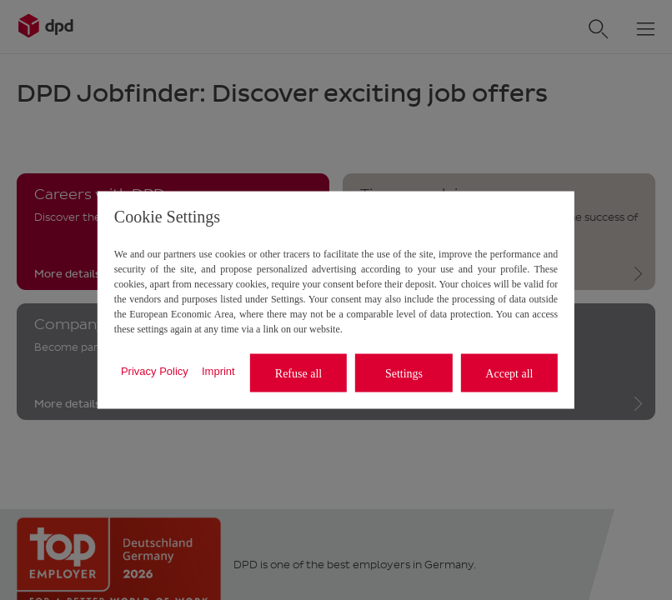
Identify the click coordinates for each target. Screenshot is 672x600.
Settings (404, 373)
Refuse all (298, 373)
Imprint (218, 370)
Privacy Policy (154, 370)
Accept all (509, 373)
